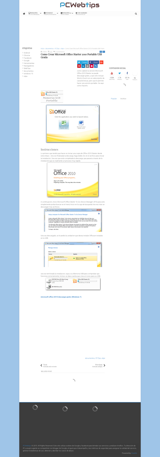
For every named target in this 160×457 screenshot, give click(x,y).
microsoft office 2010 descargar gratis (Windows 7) (61, 297)
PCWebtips (27, 446)
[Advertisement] (80, 30)
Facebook (27, 58)
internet (50, 13)
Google (26, 61)
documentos (90, 358)
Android (27, 53)
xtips (103, 358)
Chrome (27, 55)
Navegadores (29, 66)
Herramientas (29, 63)
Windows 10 (66, 13)
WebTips (27, 68)
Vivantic (134, 453)
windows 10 (28, 74)
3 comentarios (59, 52)
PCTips (98, 358)
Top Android (81, 13)
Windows (33, 13)
